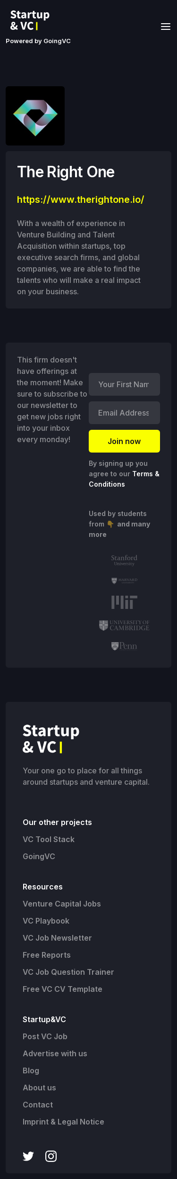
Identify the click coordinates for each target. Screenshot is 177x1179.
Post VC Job (45, 1036)
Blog (31, 1070)
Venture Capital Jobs (62, 903)
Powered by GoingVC (38, 41)
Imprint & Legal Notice (63, 1121)
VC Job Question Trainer (68, 972)
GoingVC (39, 856)
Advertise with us (55, 1053)
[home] (32, 20)
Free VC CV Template (62, 989)
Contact (38, 1104)
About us (39, 1087)
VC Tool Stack (49, 839)
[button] (162, 25)
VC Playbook (46, 920)
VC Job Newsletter (57, 938)
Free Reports (47, 955)
